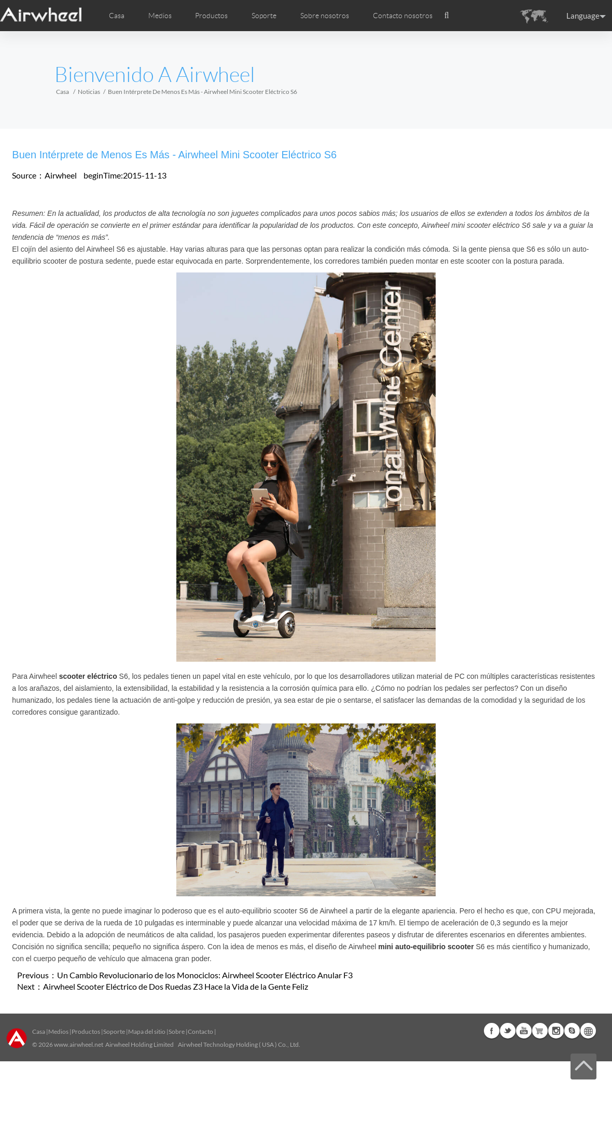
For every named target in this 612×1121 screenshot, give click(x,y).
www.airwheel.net (78, 1044)
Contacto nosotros (403, 15)
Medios (58, 1031)
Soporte (264, 15)
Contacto (200, 1031)
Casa (116, 15)
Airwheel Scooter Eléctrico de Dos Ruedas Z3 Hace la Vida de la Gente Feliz (175, 986)
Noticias (89, 91)
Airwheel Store (540, 1030)
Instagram (556, 1030)
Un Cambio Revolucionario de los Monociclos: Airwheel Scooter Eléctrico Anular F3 (205, 975)
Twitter (508, 1030)
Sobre (177, 1031)
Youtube (524, 1030)
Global (588, 1030)
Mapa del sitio (146, 1031)
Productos (211, 15)
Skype (572, 1030)
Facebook (491, 1030)
